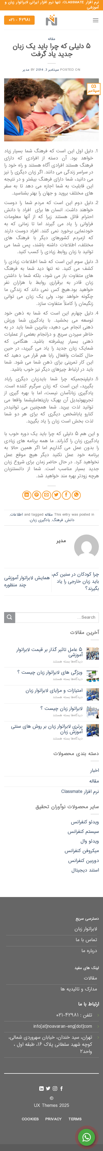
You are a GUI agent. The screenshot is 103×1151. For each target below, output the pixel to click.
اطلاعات (16, 515)
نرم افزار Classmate (80, 792)
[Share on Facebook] (66, 495)
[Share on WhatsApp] (76, 495)
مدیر (26, 70)
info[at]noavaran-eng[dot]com (63, 1027)
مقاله (51, 39)
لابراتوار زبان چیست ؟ (61, 709)
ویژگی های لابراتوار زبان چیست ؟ (49, 672)
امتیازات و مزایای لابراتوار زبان (54, 690)
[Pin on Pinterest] (36, 495)
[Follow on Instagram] (55, 1088)
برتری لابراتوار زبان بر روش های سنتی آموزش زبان (46, 729)
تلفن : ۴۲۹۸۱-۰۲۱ (74, 1015)
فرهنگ (57, 520)
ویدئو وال (89, 841)
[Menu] (95, 20)
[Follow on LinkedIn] (41, 1088)
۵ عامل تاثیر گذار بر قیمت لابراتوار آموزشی (49, 652)
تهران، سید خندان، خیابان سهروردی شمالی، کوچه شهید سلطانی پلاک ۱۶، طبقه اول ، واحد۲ (50, 1044)
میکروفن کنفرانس (82, 851)
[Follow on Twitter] (48, 1088)
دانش (69, 520)
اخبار (94, 771)
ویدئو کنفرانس (85, 822)
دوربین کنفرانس (83, 861)
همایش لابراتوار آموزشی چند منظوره (27, 581)
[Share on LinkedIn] (26, 495)
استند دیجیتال (85, 870)
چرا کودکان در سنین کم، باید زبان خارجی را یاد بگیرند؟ (75, 581)
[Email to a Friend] (46, 495)
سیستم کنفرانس (83, 832)
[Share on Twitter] (56, 495)
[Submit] (9, 617)
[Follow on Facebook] (61, 1088)
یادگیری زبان (40, 520)
